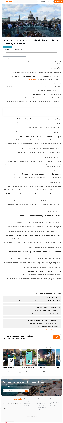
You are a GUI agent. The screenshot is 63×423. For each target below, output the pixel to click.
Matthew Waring (50, 330)
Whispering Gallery (46, 218)
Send (27, 390)
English (7, 422)
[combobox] (25, 1)
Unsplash (58, 330)
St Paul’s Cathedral (32, 79)
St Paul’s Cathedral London (8, 46)
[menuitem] (43, 2)
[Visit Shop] (58, 1)
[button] (24, 58)
